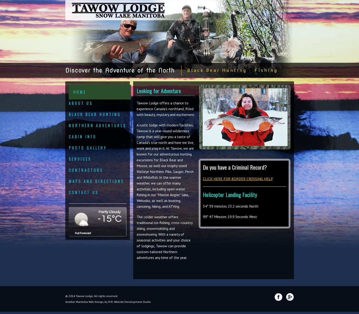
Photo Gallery (88, 148)
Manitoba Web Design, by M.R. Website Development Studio (113, 302)
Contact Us (84, 192)
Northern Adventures (97, 125)
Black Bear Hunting (217, 70)
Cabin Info (82, 136)
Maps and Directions (96, 181)
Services (80, 159)
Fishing (266, 70)
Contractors (86, 170)
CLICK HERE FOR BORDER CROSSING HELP (238, 178)
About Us (81, 103)
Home (79, 92)
